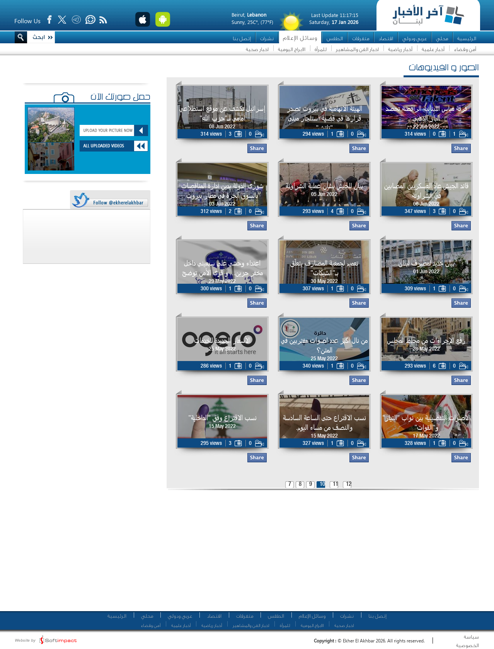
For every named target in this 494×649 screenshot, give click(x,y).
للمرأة (321, 49)
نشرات (267, 38)
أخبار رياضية (400, 49)
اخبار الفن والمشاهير (357, 49)
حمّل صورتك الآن (120, 98)
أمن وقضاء (465, 49)
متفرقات (360, 38)
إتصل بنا (242, 38)
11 (335, 484)
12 (348, 484)
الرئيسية (466, 38)
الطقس (335, 38)
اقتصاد (385, 38)
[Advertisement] (241, 552)
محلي (442, 38)
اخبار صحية (257, 49)
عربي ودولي (414, 38)
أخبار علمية (433, 49)
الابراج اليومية (291, 49)
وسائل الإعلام (300, 38)
